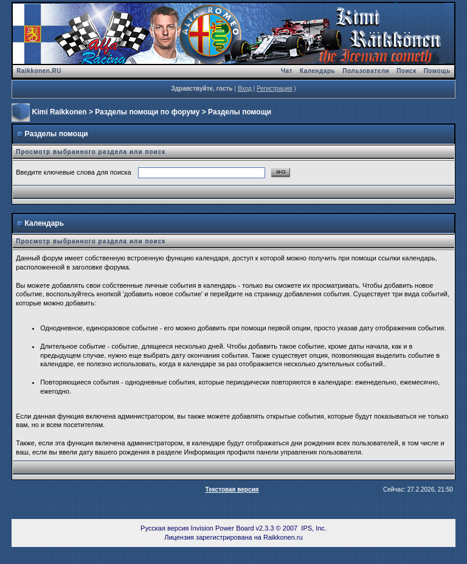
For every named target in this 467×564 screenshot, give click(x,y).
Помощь (437, 71)
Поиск (406, 71)
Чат (286, 71)
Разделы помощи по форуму (147, 112)
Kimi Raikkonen (59, 112)
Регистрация (274, 88)
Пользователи (365, 71)
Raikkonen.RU (38, 71)
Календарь (317, 71)
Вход (245, 88)
